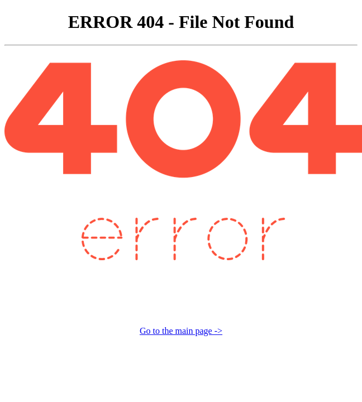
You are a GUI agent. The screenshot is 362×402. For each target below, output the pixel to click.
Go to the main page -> (181, 331)
